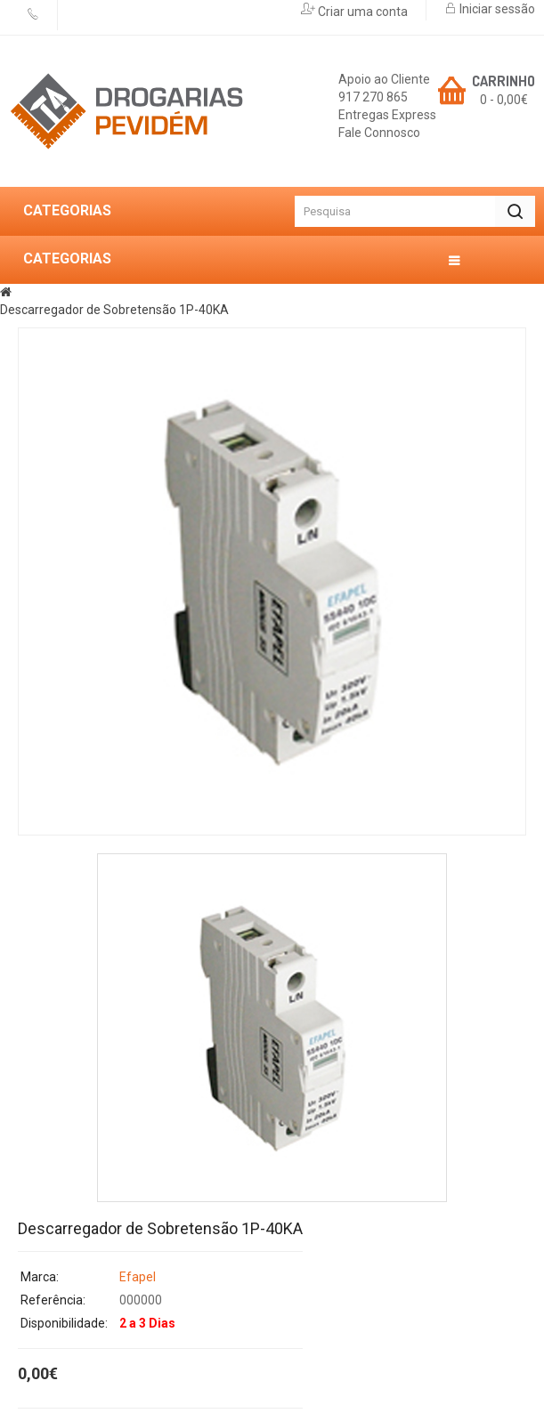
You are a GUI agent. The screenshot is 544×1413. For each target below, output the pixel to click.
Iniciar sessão (496, 9)
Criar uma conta (361, 11)
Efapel (137, 1277)
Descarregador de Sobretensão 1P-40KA (114, 310)
